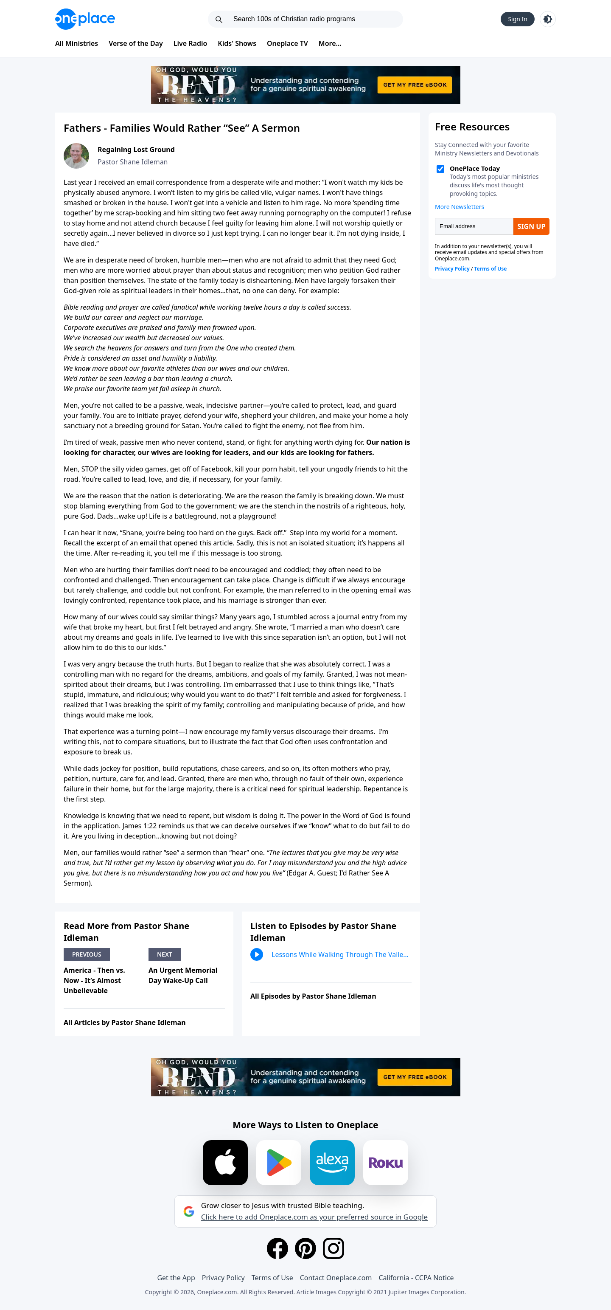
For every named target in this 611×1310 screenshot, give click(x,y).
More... (330, 43)
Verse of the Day (136, 43)
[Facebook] (277, 1248)
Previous (86, 954)
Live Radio (190, 43)
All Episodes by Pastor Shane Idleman (313, 996)
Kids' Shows (237, 43)
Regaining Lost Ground (136, 149)
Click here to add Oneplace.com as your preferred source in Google (314, 1217)
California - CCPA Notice (416, 1277)
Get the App (176, 1277)
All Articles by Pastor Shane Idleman (125, 1022)
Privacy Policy (223, 1277)
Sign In (517, 19)
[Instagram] (333, 1248)
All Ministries (76, 43)
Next (164, 954)
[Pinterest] (305, 1248)
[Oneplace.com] (85, 19)
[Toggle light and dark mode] (548, 19)
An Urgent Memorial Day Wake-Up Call (183, 975)
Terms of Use (272, 1277)
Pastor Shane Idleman (133, 162)
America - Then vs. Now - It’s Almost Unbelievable (94, 980)
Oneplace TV (287, 43)
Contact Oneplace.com (336, 1277)
